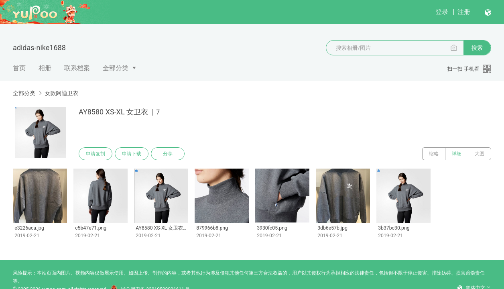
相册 (45, 68)
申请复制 (95, 154)
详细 (456, 154)
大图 (479, 154)
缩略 (434, 154)
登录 (441, 12)
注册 (463, 12)
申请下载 (131, 154)
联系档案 (77, 68)
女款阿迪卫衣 (61, 93)
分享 (168, 154)
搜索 (477, 48)
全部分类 (115, 68)
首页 (19, 68)
